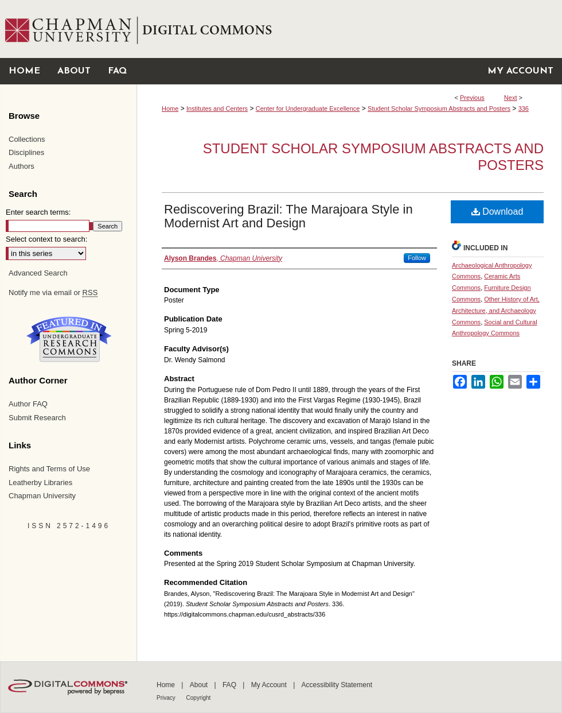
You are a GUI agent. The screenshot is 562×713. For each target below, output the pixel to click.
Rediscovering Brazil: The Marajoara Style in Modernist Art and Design (288, 216)
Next (510, 97)
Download (497, 211)
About (200, 685)
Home (170, 108)
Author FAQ (28, 404)
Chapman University (42, 495)
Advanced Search (38, 273)
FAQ (230, 685)
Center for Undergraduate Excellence (308, 108)
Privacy (167, 698)
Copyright (198, 698)
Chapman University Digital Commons (349, 29)
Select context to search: (46, 239)
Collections (27, 139)
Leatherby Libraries (40, 482)
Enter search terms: (38, 212)
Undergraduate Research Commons (68, 339)
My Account (269, 685)
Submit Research (37, 417)
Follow (417, 257)
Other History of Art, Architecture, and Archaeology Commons (496, 311)
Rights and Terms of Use (49, 468)
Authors (21, 166)
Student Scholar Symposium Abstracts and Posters (439, 108)
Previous (472, 97)
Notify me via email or (53, 292)
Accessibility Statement (337, 685)
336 (523, 108)
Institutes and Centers (217, 108)
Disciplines (26, 152)
